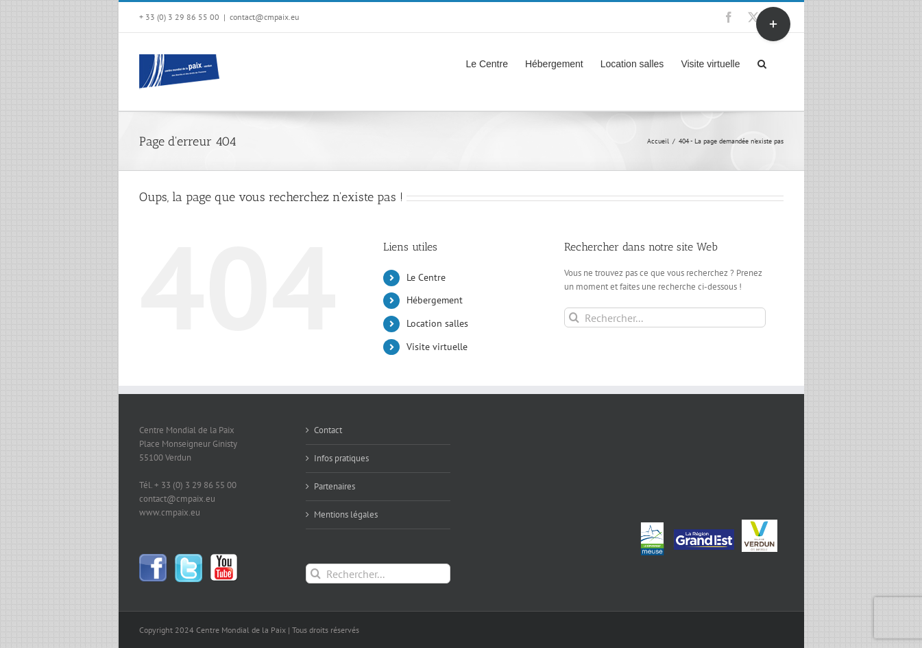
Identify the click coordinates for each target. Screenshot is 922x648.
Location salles (437, 323)
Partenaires (334, 486)
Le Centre (426, 277)
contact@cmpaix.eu (264, 17)
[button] (761, 62)
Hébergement (435, 300)
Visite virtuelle (437, 346)
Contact (328, 430)
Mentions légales (346, 514)
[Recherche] (574, 317)
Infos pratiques (341, 458)
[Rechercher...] (664, 317)
